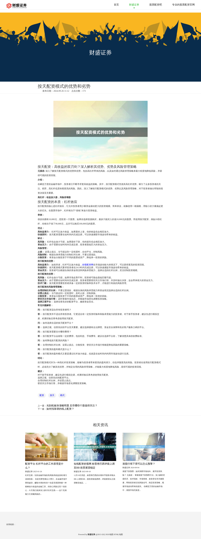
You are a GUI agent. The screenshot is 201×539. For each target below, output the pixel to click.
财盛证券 (134, 4)
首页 (116, 4)
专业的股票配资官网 (183, 4)
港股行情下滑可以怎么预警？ (138, 463)
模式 (62, 395)
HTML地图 (118, 534)
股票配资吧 (155, 4)
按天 (52, 395)
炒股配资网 (87, 265)
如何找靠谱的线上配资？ (60, 408)
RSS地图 (109, 534)
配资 (42, 395)
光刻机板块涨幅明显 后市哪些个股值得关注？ (71, 405)
